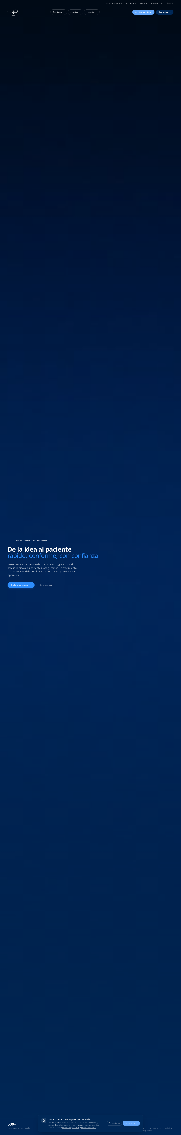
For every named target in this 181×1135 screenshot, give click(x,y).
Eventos (143, 3)
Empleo (154, 3)
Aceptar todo (131, 1123)
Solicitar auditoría (143, 12)
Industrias (91, 12)
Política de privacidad (70, 1127)
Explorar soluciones (21, 585)
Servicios (75, 12)
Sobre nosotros (114, 3)
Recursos (130, 3)
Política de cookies (88, 1127)
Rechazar (114, 1123)
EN (170, 3)
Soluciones (58, 12)
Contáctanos (164, 12)
